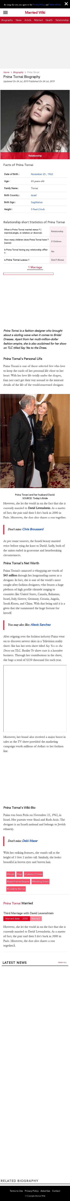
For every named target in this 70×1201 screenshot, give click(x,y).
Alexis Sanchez (40, 624)
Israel (34, 195)
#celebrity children (33, 874)
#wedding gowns (40, 881)
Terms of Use (54, 5)
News (18, 20)
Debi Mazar (29, 841)
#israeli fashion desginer (18, 881)
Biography (7, 20)
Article (27, 20)
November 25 (38, 174)
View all (62, 962)
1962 (50, 174)
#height (10, 874)
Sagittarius (36, 202)
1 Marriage (35, 267)
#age (19, 874)
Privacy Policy (39, 5)
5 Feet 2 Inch (38, 209)
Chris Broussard (32, 529)
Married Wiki (35, 13)
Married (38, 20)
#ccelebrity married (16, 889)
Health (49, 20)
